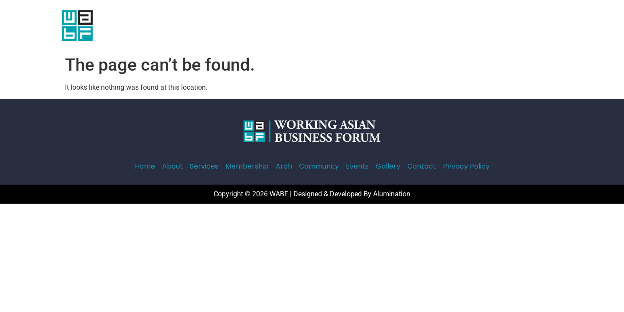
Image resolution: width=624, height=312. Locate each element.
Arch (333, 25)
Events (412, 25)
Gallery (445, 25)
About (214, 25)
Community (371, 25)
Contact (482, 25)
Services (249, 25)
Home (183, 25)
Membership (294, 25)
